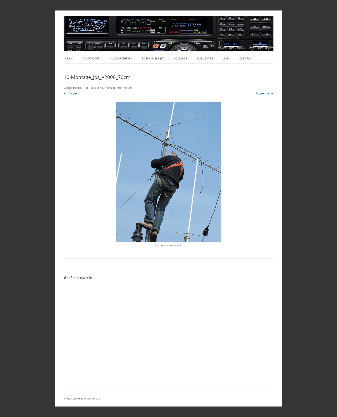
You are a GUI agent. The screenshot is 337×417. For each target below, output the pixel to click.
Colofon (245, 58)
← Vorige (70, 93)
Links (226, 58)
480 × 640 (106, 88)
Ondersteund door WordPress (82, 398)
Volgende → (264, 93)
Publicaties (205, 58)
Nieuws (69, 58)
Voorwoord (91, 58)
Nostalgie (180, 58)
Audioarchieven (121, 58)
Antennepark (124, 88)
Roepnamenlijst (153, 58)
